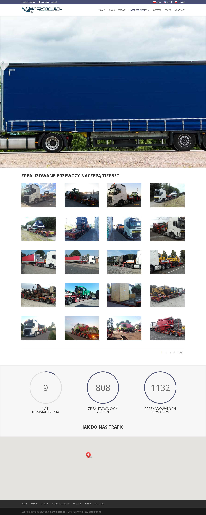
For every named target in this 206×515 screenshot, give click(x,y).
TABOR (121, 10)
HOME (102, 10)
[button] (89, 455)
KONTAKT (180, 10)
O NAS (111, 10)
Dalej (180, 352)
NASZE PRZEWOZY (138, 10)
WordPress (95, 511)
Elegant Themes (55, 511)
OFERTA (157, 10)
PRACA (168, 10)
